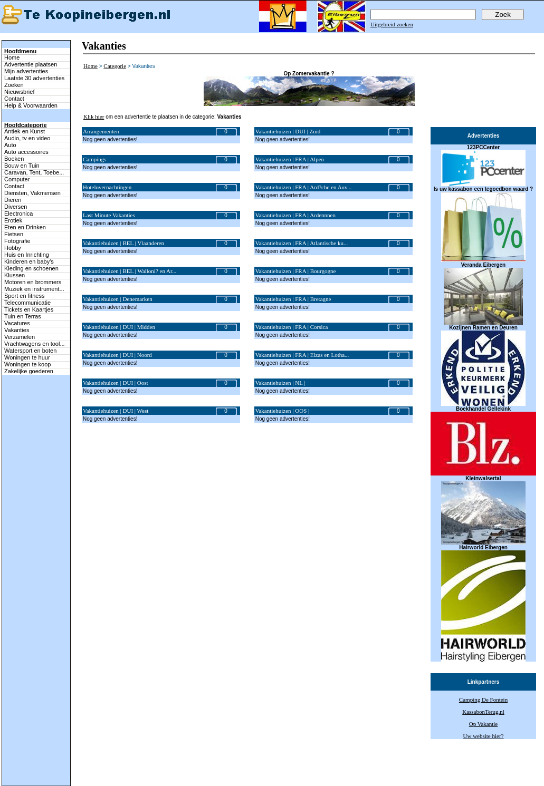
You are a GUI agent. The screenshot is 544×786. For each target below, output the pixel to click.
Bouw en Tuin (22, 165)
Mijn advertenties (26, 71)
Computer (17, 179)
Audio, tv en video (27, 138)
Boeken (14, 159)
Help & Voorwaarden (31, 105)
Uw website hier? (483, 736)
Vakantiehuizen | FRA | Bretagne (293, 299)
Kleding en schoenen (31, 268)
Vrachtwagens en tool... (34, 344)
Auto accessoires (26, 152)
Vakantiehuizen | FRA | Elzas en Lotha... (302, 355)
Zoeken (14, 85)
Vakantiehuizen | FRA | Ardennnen (295, 215)
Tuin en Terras (22, 316)
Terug (155, 771)
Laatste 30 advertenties (34, 78)
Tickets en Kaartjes (28, 309)
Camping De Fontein (483, 699)
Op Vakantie (483, 724)
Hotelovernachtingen (107, 187)
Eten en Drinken (25, 227)
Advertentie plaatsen (30, 64)
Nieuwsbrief (19, 92)
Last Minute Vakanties (109, 215)
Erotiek (13, 220)
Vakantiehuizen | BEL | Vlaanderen (123, 243)
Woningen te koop (27, 364)
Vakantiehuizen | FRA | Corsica (291, 327)
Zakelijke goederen (28, 371)
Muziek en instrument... (34, 289)
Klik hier (93, 116)
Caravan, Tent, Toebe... (34, 172)
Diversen (15, 206)
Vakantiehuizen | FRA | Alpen (289, 159)
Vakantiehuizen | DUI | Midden (119, 327)
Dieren (12, 200)
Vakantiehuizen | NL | (280, 383)
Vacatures (17, 323)
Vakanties (17, 330)
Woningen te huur (27, 357)
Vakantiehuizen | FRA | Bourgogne (295, 271)
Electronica (18, 213)
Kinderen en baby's (29, 261)
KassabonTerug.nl (483, 712)
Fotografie (17, 241)
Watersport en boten (30, 350)
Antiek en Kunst (24, 131)
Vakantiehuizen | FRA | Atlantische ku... (301, 243)
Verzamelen (19, 337)
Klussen (14, 275)
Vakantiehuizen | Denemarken (117, 299)
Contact (14, 98)
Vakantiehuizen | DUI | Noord (117, 355)
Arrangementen (101, 131)
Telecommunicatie (27, 302)
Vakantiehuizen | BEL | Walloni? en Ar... (129, 271)
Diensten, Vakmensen (32, 193)
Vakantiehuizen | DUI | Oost (115, 383)
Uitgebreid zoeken (391, 24)
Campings (95, 159)
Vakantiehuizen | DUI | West (115, 410)
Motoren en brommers (32, 282)
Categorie (114, 66)
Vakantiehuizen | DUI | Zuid (288, 131)
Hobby (12, 248)
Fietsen (13, 234)
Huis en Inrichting (26, 254)
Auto (10, 145)
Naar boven (13, 759)
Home (12, 57)
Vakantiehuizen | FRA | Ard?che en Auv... (303, 187)
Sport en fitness (24, 296)
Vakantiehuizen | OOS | (282, 410)
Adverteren (327, 771)
